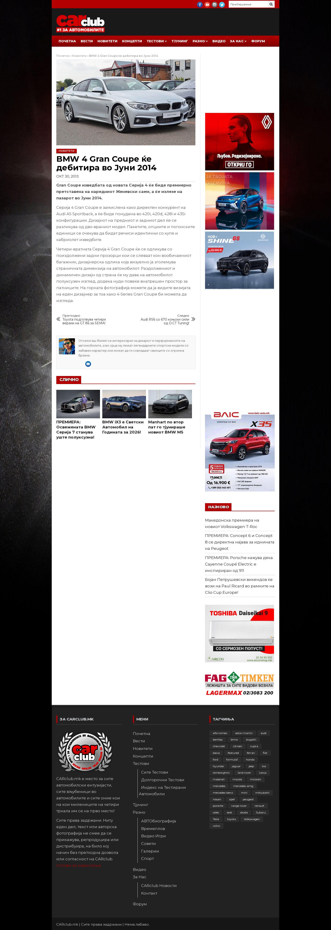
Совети (148, 843)
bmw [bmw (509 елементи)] (234, 739)
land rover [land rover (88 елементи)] (244, 772)
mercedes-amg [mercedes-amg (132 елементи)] (243, 786)
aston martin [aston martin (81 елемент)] (244, 733)
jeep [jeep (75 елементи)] (251, 766)
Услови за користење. (79, 865)
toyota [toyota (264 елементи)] (231, 819)
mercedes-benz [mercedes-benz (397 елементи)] (223, 792)
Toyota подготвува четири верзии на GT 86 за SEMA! (89, 319)
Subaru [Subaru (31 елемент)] (261, 812)
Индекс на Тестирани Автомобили (162, 790)
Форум (258, 41)
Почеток (62, 55)
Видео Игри (153, 836)
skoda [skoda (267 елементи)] (244, 812)
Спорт (147, 858)
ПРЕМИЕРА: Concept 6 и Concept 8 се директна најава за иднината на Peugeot (239, 542)
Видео (218, 41)
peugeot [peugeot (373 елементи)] (248, 799)
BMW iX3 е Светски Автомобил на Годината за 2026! (123, 427)
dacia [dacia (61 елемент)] (216, 753)
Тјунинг (179, 41)
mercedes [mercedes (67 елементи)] (219, 786)
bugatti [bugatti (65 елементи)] (251, 739)
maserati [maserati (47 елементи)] (219, 779)
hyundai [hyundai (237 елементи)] (218, 766)
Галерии (150, 851)
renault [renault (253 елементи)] (259, 805)
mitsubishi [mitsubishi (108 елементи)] (262, 792)
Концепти (132, 41)
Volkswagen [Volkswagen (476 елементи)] (252, 819)
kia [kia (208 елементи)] (264, 766)
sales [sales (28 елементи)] (216, 812)
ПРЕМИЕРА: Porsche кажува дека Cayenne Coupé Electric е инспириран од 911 (239, 564)
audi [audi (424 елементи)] (263, 733)
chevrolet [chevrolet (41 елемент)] (219, 746)
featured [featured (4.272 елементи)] (233, 753)
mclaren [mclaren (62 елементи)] (255, 779)
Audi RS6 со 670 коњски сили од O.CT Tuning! (162, 319)
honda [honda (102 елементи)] (250, 759)
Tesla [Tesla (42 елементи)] (216, 819)
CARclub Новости (159, 885)
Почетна (67, 41)
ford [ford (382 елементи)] (215, 759)
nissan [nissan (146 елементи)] (217, 799)
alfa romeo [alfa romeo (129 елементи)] (220, 733)
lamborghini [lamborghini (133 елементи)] (221, 772)
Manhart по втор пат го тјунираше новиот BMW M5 (166, 427)
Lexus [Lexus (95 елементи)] (262, 772)
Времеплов (153, 828)
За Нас (237, 41)
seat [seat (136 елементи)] (229, 812)
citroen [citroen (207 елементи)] (237, 746)
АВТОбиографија (158, 821)
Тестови (155, 41)
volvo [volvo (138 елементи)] (216, 825)
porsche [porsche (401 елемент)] (218, 805)
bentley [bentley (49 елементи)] (218, 739)
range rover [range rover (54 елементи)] (239, 805)
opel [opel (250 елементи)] (232, 799)
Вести (87, 41)
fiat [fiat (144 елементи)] (265, 753)
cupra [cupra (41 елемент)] (254, 746)
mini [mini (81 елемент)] (244, 792)
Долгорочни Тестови (162, 780)
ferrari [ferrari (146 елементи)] (251, 753)
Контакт (149, 893)
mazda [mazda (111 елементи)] (237, 779)
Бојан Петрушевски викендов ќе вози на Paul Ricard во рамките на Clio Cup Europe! (239, 586)
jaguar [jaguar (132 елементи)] (236, 766)
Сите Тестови (154, 772)
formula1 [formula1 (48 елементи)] (232, 759)
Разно (199, 41)
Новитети (107, 41)
